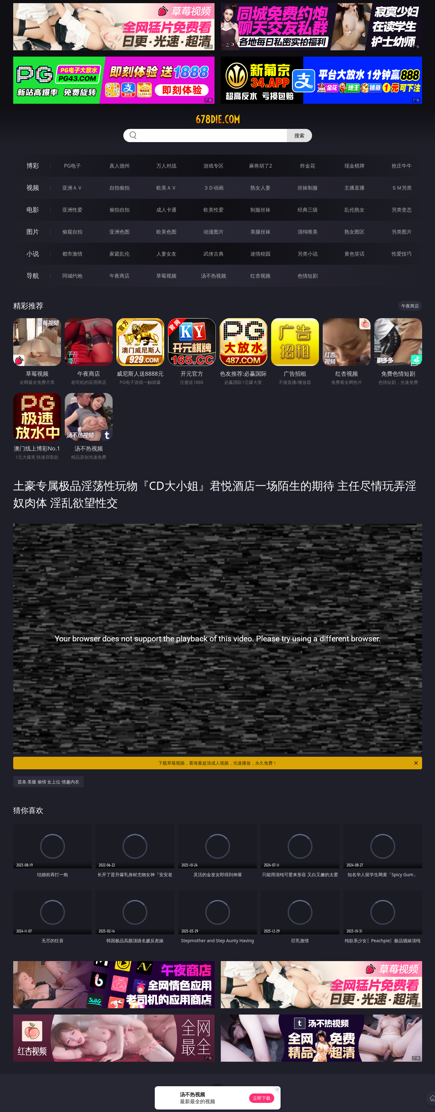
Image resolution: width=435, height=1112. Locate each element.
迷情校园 (260, 253)
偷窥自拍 (72, 231)
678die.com (217, 119)
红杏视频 (260, 275)
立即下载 (261, 1098)
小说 (32, 253)
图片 (32, 231)
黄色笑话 (354, 253)
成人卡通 (166, 209)
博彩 (32, 165)
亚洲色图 (119, 231)
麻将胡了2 (260, 165)
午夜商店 (119, 275)
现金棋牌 (354, 165)
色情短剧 (308, 275)
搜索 (299, 135)
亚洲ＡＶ (72, 187)
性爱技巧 (402, 253)
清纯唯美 (308, 231)
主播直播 (354, 187)
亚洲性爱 (72, 209)
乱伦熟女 (354, 209)
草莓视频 (166, 275)
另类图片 (402, 231)
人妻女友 (166, 253)
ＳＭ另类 (402, 187)
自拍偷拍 (119, 187)
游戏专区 (214, 165)
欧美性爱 (214, 209)
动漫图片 (214, 231)
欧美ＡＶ (166, 187)
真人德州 (119, 165)
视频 (32, 187)
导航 (32, 275)
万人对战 (166, 165)
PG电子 (72, 165)
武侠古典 (214, 253)
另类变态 (402, 209)
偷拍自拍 (119, 209)
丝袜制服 (308, 187)
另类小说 (308, 253)
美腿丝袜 (260, 231)
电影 (32, 209)
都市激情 (72, 253)
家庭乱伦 (119, 253)
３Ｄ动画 (214, 187)
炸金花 (307, 165)
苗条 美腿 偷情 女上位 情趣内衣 (49, 782)
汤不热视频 (213, 275)
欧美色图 (166, 231)
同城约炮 (72, 275)
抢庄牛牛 (402, 165)
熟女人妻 (260, 187)
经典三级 (308, 209)
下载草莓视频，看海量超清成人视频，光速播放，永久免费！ (288, 763)
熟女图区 (354, 231)
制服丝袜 (260, 209)
